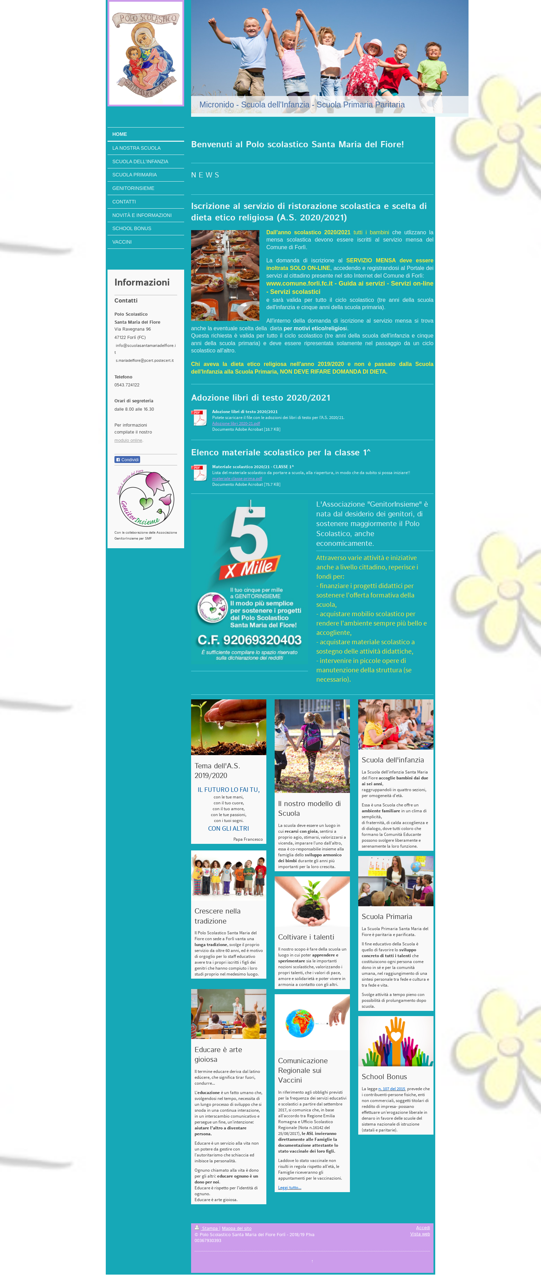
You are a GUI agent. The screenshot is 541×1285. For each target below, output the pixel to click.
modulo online (128, 440)
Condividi (127, 459)
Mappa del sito (236, 1228)
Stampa (207, 1228)
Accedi (423, 1228)
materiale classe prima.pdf (237, 478)
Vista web (420, 1234)
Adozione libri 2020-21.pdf (236, 423)
